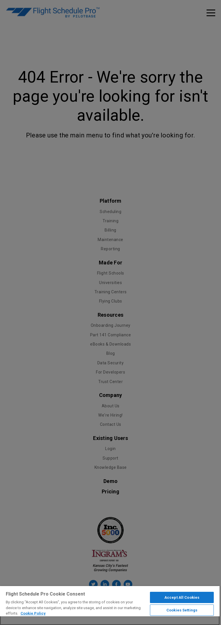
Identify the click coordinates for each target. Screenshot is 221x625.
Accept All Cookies (181, 597)
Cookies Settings (181, 610)
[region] (110, 605)
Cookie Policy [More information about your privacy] (33, 613)
